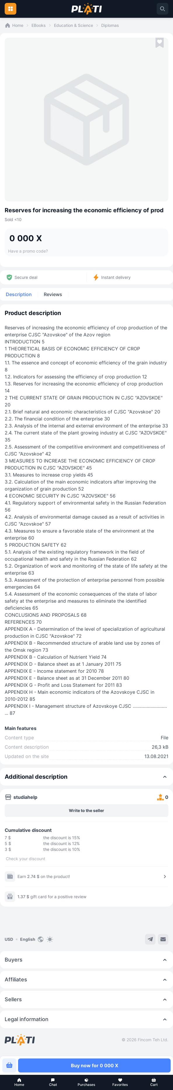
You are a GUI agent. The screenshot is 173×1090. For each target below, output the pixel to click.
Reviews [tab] (53, 294)
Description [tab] (19, 294)
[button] (19, 1082)
